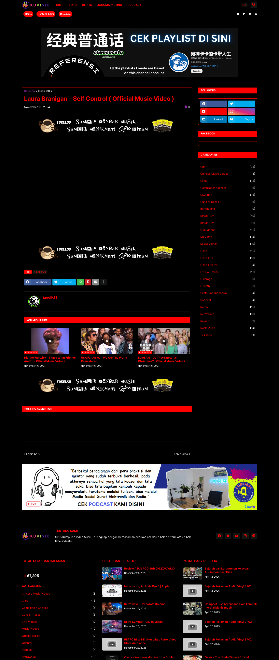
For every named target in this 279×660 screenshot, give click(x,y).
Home (59, 5)
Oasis (227, 251)
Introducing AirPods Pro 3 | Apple (146, 586)
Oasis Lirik (227, 258)
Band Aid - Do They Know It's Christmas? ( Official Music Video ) (161, 359)
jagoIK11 (50, 297)
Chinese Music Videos (227, 174)
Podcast (134, 5)
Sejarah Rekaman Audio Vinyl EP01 (228, 586)
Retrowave (227, 314)
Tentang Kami (46, 13)
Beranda (29, 91)
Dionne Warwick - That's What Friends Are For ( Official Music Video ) (50, 359)
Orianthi (227, 286)
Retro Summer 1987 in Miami (143, 621)
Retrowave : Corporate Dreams (144, 604)
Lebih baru (33, 454)
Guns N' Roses (227, 202)
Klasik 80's (45, 91)
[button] (244, 5)
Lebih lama (181, 454)
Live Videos (227, 230)
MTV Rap (227, 237)
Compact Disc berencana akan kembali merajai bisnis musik (231, 605)
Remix (227, 307)
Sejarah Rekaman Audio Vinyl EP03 (228, 621)
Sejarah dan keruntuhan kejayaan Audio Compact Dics (227, 570)
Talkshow (227, 335)
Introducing (227, 209)
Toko (73, 5)
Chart (227, 167)
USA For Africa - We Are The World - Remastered (105, 359)
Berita (87, 5)
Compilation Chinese (227, 188)
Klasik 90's (227, 223)
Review (227, 321)
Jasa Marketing (109, 5)
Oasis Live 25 (227, 265)
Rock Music (227, 328)
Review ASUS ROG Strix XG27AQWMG (149, 568)
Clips (227, 181)
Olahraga (227, 279)
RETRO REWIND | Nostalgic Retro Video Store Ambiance (150, 641)
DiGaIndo (65, 13)
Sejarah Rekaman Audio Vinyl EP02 (228, 639)
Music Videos (227, 244)
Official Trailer (227, 272)
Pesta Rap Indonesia (227, 293)
